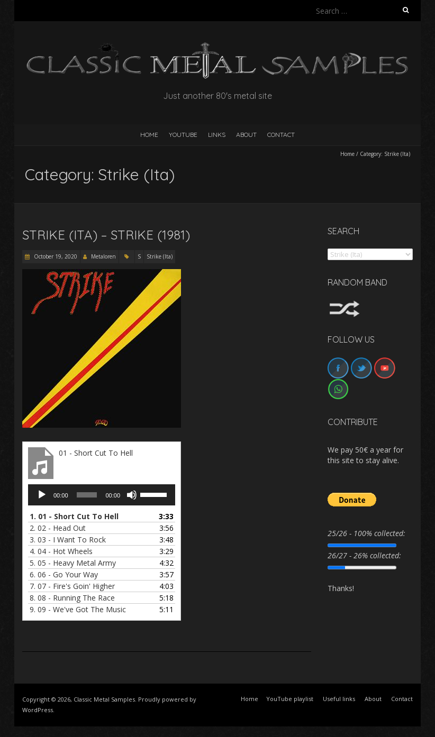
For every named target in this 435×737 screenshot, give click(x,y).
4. (61, 551)
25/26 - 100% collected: (366, 533)
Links (216, 135)
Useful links (339, 699)
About (246, 135)
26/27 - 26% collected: (364, 555)
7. (72, 586)
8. (72, 598)
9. (78, 609)
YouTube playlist (289, 699)
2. (58, 528)
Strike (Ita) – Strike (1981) (106, 235)
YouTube (183, 135)
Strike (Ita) (160, 256)
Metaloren (103, 256)
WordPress (37, 710)
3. (68, 540)
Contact (281, 135)
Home (347, 154)
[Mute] (131, 495)
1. (74, 516)
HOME (149, 135)
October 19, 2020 (54, 256)
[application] (101, 494)
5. (73, 563)
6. (64, 574)
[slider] (87, 495)
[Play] (42, 495)
